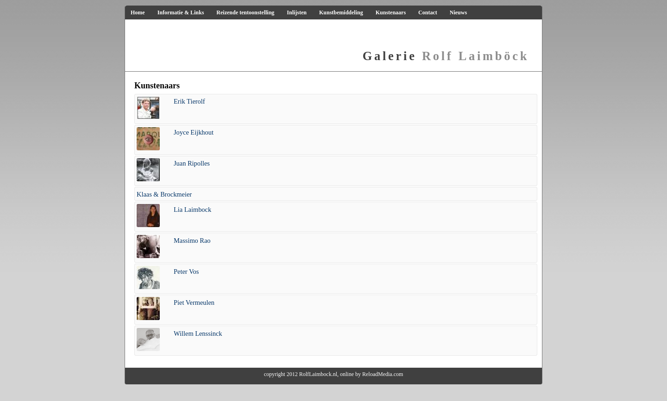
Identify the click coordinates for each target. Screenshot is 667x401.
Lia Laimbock (192, 209)
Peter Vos (186, 271)
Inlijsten (297, 12)
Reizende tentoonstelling (245, 12)
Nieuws (458, 12)
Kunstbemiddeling (341, 12)
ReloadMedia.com (382, 374)
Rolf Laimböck (446, 56)
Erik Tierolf (189, 101)
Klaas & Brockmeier (164, 194)
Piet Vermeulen (194, 302)
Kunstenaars (391, 12)
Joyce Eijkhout (194, 132)
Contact (427, 12)
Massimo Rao (192, 240)
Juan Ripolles (192, 163)
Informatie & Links (180, 12)
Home (138, 12)
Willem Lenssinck (198, 333)
